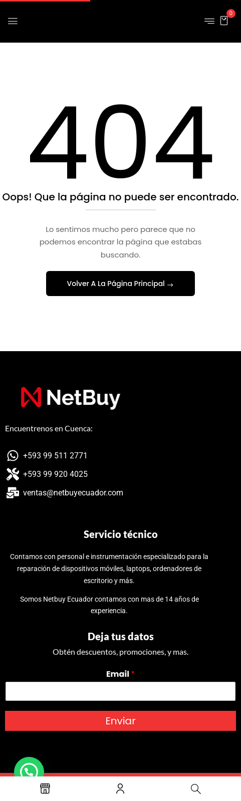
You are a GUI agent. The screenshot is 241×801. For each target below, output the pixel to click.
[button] (223, 20)
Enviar (120, 721)
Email (120, 674)
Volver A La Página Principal (117, 284)
